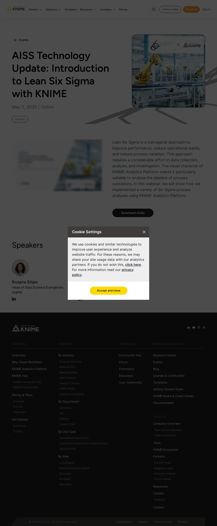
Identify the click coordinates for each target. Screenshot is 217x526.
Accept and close (108, 290)
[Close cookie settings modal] (144, 231)
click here (133, 264)
